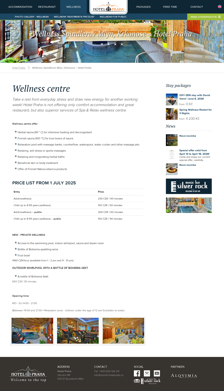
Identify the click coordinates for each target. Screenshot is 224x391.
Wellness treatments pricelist (74, 16)
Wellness (73, 6)
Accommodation (20, 6)
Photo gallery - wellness (32, 16)
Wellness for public (113, 16)
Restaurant (47, 6)
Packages (143, 6)
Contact (196, 6)
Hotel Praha (18, 67)
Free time (170, 6)
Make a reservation (205, 17)
